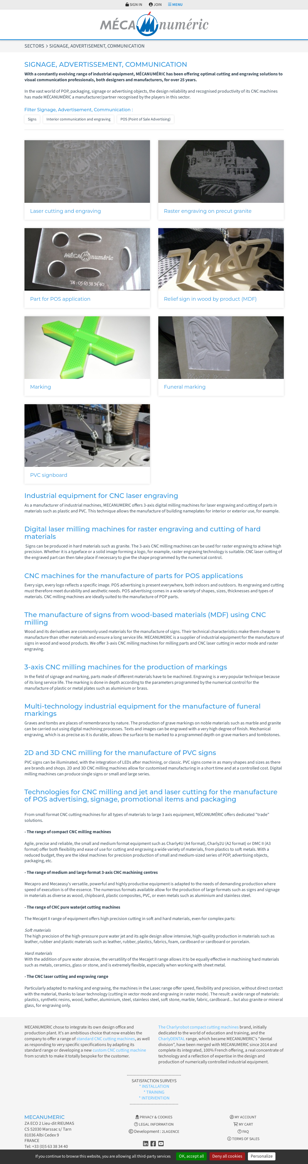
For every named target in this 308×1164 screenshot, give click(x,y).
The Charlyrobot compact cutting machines (198, 1027)
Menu (175, 5)
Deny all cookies (227, 1156)
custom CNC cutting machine (119, 1050)
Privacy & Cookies (153, 1117)
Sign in (133, 5)
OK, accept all (191, 1156)
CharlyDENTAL (172, 1039)
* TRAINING (154, 1092)
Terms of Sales (243, 1139)
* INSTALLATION (154, 1086)
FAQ (243, 1132)
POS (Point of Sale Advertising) (145, 119)
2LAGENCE (170, 1132)
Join (155, 5)
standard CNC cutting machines (105, 1039)
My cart (243, 1124)
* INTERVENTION (154, 1098)
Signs (32, 119)
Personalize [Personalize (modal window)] (262, 1156)
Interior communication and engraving (78, 119)
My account (243, 1117)
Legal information (154, 1124)
